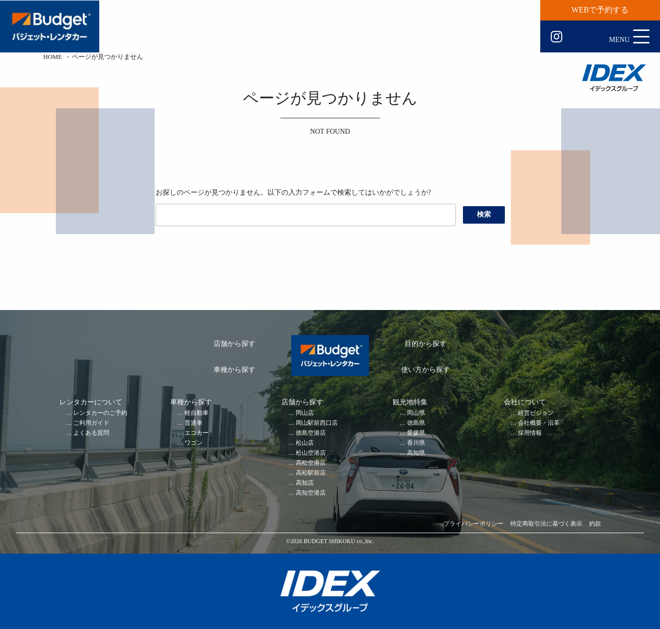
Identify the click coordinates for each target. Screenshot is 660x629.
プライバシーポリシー (473, 524)
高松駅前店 (311, 473)
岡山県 (416, 413)
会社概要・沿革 (539, 423)
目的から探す (425, 343)
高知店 (305, 483)
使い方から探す (425, 369)
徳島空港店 (311, 433)
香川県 (416, 443)
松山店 (305, 443)
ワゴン (194, 443)
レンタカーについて (90, 402)
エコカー (197, 433)
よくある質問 (91, 433)
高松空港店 (311, 463)
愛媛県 (416, 433)
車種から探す (234, 369)
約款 (595, 524)
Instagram (556, 36)
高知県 (416, 453)
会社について (525, 402)
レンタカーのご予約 (100, 413)
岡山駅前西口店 (317, 423)
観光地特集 (410, 402)
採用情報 (530, 433)
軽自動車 (197, 413)
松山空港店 (311, 453)
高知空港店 (311, 493)
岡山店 (305, 413)
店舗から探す (234, 343)
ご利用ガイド (91, 423)
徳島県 (416, 423)
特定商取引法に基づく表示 (546, 524)
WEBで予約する (600, 9)
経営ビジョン (536, 413)
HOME (52, 56)
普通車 (194, 423)
